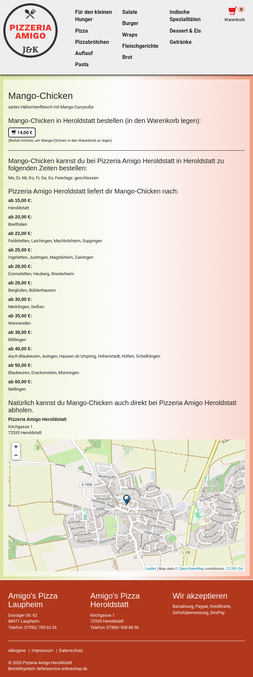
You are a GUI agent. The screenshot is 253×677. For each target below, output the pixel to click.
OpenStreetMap (191, 569)
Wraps (129, 35)
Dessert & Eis (185, 31)
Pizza (81, 31)
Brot (127, 57)
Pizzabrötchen (92, 42)
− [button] (16, 455)
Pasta (82, 65)
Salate (129, 12)
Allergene (17, 650)
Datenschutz (71, 650)
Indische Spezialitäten (185, 15)
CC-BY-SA (234, 569)
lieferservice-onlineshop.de (62, 668)
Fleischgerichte (140, 46)
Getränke (181, 42)
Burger (130, 23)
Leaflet (150, 569)
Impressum (42, 650)
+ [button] (16, 447)
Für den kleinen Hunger (93, 15)
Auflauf (84, 53)
